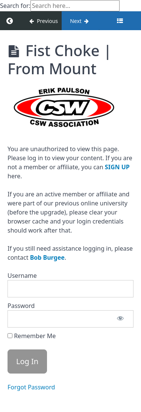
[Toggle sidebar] (120, 20)
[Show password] (120, 319)
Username (22, 275)
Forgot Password (31, 387)
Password (21, 306)
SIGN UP (117, 167)
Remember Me (32, 336)
